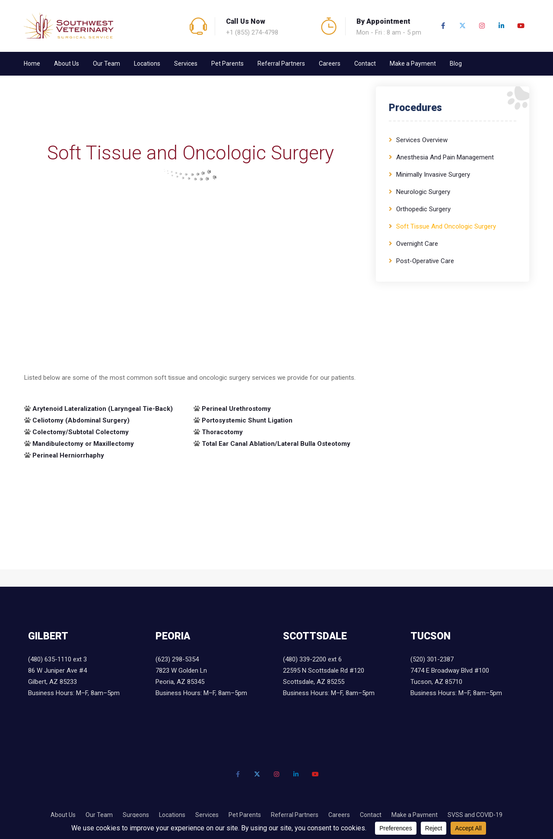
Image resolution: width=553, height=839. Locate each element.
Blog (456, 63)
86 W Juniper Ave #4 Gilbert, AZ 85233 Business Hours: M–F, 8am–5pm (74, 682)
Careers (329, 63)
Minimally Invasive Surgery (433, 174)
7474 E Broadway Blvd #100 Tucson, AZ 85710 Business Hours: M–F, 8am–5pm (456, 682)
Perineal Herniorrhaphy (68, 455)
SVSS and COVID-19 (475, 814)
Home (32, 63)
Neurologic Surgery (423, 192)
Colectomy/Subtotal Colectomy (80, 432)
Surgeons (136, 814)
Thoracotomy (222, 432)
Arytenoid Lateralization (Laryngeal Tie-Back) (102, 409)
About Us (66, 63)
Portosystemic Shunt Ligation (247, 420)
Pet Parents (227, 63)
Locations (147, 63)
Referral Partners (281, 63)
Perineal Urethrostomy (236, 409)
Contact (365, 63)
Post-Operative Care (425, 261)
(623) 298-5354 (177, 659)
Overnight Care (417, 244)
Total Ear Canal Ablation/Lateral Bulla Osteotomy (276, 444)
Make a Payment (413, 63)
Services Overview (422, 140)
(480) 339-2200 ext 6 (312, 659)
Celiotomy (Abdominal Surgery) (81, 420)
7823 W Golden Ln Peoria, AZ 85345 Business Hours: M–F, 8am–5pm (201, 682)
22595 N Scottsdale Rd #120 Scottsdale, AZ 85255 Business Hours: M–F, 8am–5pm (329, 682)
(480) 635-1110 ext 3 (57, 659)
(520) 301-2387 (432, 659)
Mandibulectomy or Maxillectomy (83, 444)
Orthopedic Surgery (423, 209)
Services (185, 63)
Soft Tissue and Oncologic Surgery (446, 226)
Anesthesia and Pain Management (445, 157)
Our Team (106, 63)
